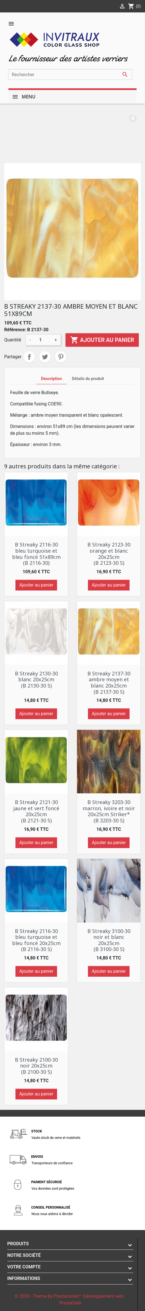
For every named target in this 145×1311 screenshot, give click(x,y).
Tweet (45, 357)
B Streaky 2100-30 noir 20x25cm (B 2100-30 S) (36, 1065)
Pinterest (60, 357)
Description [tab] (51, 378)
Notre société (24, 1255)
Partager (29, 357)
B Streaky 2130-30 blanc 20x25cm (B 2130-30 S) (36, 679)
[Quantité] (42, 340)
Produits (18, 1243)
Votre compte (24, 1267)
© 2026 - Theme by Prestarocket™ (49, 1296)
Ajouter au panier (102, 340)
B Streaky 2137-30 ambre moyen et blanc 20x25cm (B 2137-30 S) (108, 682)
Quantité (12, 339)
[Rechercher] (70, 74)
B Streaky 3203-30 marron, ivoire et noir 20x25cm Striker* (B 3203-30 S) (109, 811)
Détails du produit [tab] (88, 378)
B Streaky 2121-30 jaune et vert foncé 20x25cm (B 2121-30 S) (36, 811)
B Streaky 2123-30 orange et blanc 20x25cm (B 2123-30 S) (108, 553)
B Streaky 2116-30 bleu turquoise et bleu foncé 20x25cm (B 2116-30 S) (36, 940)
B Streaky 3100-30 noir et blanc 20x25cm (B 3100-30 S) (108, 940)
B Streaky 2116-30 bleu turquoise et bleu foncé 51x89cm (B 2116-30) (36, 553)
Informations (23, 1278)
